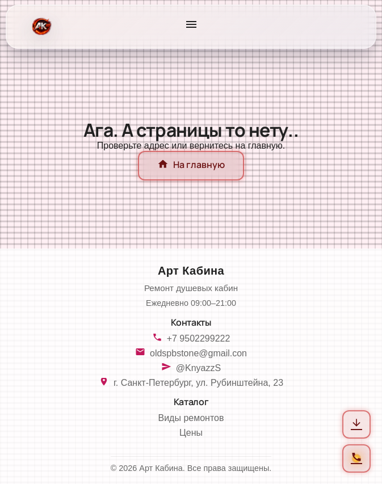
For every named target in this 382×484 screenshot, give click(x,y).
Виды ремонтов (191, 418)
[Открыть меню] (191, 26)
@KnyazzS (198, 368)
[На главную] (40, 27)
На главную (191, 165)
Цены (191, 432)
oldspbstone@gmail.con (198, 353)
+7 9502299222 (198, 338)
